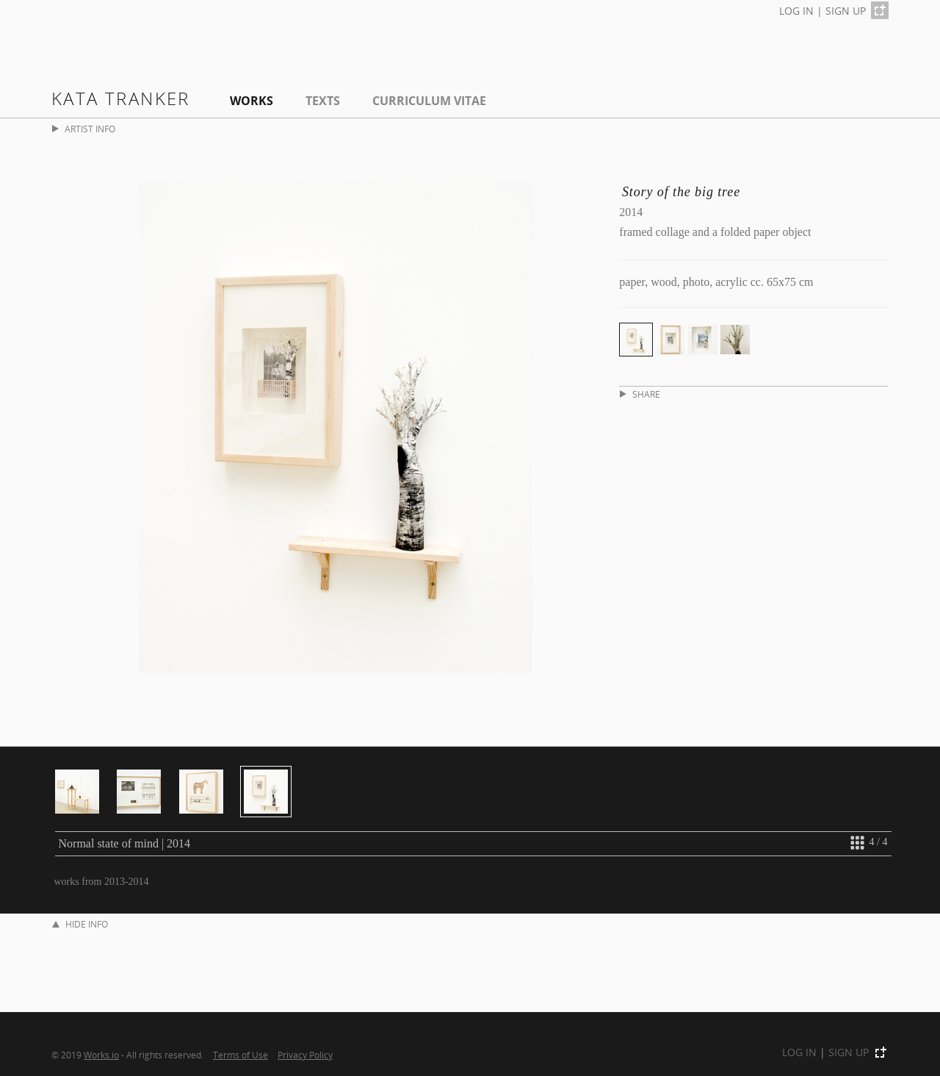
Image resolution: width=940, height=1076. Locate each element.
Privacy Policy (305, 1055)
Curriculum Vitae (429, 101)
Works (251, 101)
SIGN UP (845, 11)
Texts (323, 101)
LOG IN (796, 11)
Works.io (101, 1055)
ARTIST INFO (83, 129)
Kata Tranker (120, 98)
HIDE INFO (80, 924)
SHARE (640, 394)
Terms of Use (240, 1055)
